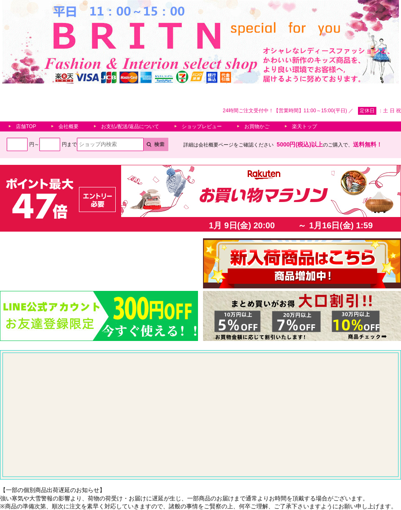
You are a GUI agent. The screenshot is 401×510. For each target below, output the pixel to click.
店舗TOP (26, 126)
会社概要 (68, 126)
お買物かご (256, 126)
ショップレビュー (202, 126)
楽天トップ (304, 126)
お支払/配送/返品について (130, 126)
